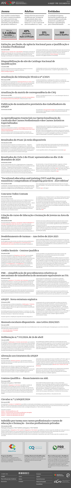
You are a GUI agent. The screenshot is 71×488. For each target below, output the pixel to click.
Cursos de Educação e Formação (10, 330)
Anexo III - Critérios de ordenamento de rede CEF (13, 413)
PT (67, 1)
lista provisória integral (49, 109)
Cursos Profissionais (7, 331)
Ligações (38, 476)
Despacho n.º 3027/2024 (14, 385)
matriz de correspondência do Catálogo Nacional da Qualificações (17, 98)
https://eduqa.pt (54, 54)
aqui (65, 150)
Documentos (64, 3)
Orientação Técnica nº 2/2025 (24, 81)
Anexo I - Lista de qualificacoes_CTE (9, 411)
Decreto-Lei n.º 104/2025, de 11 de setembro (12, 51)
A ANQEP (51, 3)
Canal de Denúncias (40, 479)
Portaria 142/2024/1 (15, 360)
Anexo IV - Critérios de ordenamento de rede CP (12, 415)
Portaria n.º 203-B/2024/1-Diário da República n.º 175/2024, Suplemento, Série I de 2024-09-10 (17, 223)
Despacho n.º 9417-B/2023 (31, 430)
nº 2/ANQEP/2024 (10, 263)
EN (69, 1)
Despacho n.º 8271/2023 (20, 255)
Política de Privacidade (41, 481)
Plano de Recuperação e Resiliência (8, 479)
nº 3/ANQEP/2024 (20, 263)
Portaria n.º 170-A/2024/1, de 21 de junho (18, 280)
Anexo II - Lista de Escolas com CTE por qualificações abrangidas (16, 412)
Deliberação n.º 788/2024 (28, 304)
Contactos (38, 474)
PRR (56, 3)
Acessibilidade (39, 484)
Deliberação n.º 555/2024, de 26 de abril (18, 342)
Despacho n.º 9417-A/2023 (17, 430)
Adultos (29, 11)
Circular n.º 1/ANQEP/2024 (15, 404)
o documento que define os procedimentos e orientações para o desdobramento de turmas (17, 243)
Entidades (54, 11)
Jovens (5, 11)
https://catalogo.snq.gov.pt (7, 71)
